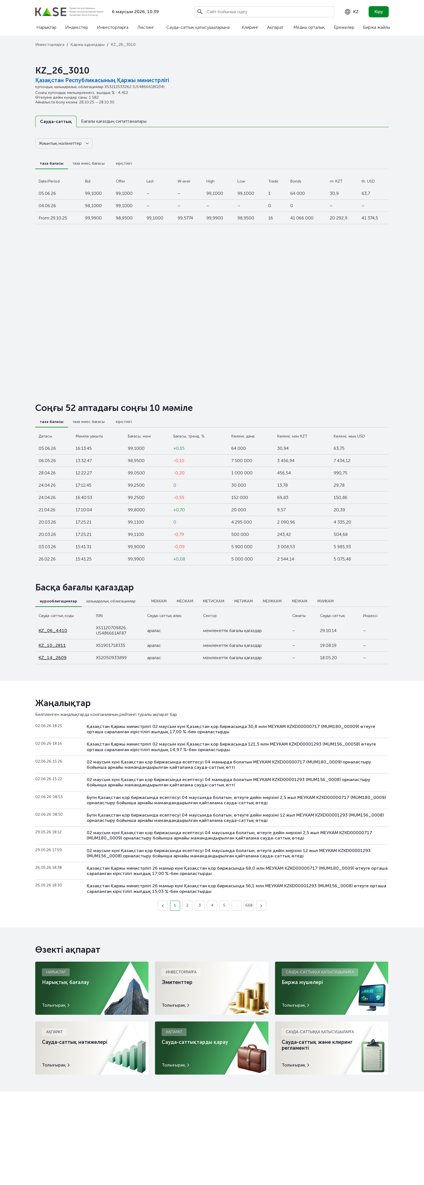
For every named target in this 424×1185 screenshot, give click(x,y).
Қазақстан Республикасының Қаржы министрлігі (102, 80)
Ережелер (344, 27)
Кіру (378, 11)
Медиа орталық (309, 27)
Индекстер (76, 27)
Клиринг (250, 27)
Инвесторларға (112, 27)
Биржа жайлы (376, 27)
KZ (351, 11)
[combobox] (351, 11)
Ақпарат (275, 27)
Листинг (145, 27)
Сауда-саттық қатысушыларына (198, 27)
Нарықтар (46, 27)
